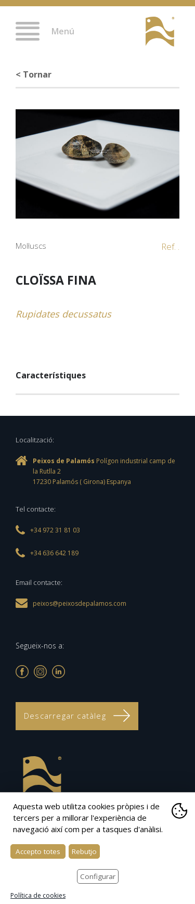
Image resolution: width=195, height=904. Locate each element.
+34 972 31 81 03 (126, 32)
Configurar (97, 876)
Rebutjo (84, 851)
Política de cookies (38, 895)
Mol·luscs (31, 245)
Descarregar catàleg (77, 715)
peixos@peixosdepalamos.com (79, 603)
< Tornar (33, 74)
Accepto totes (38, 851)
